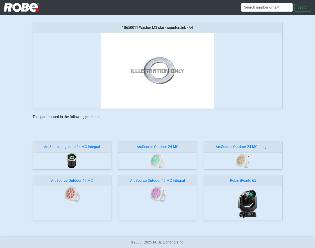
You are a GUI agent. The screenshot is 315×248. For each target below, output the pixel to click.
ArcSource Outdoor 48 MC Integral (157, 180)
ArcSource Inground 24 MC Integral (72, 147)
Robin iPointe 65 (243, 180)
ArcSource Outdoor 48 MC (72, 180)
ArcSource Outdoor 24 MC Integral (243, 147)
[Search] (267, 7)
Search (302, 7)
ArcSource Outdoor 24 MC (158, 147)
